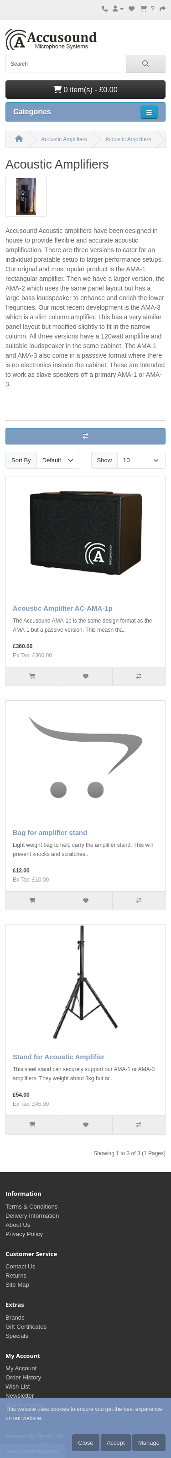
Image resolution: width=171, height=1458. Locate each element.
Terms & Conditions (31, 1206)
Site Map (17, 1284)
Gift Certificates (26, 1326)
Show (104, 460)
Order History (23, 1377)
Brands (15, 1317)
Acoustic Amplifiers (64, 139)
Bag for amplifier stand (50, 832)
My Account (20, 1368)
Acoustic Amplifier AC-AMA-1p (63, 608)
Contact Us (20, 1266)
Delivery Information (32, 1215)
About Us (17, 1224)
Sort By (21, 460)
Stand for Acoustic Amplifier (58, 1057)
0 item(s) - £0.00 (85, 89)
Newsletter (19, 1395)
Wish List (17, 1386)
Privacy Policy (24, 1234)
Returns (15, 1275)
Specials (16, 1335)
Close (85, 1442)
